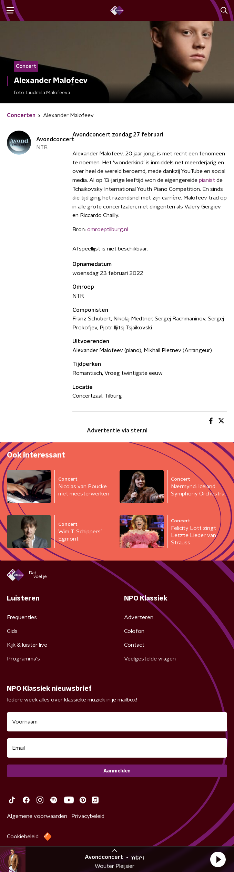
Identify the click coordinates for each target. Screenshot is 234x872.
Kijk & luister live (27, 645)
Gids (12, 631)
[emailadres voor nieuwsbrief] (117, 748)
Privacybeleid (87, 816)
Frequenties (22, 617)
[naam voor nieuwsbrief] (117, 721)
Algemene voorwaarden (37, 816)
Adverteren (138, 617)
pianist (207, 180)
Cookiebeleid (23, 836)
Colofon (134, 631)
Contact (134, 645)
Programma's (23, 658)
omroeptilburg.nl (107, 229)
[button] (218, 859)
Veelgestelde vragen (150, 658)
